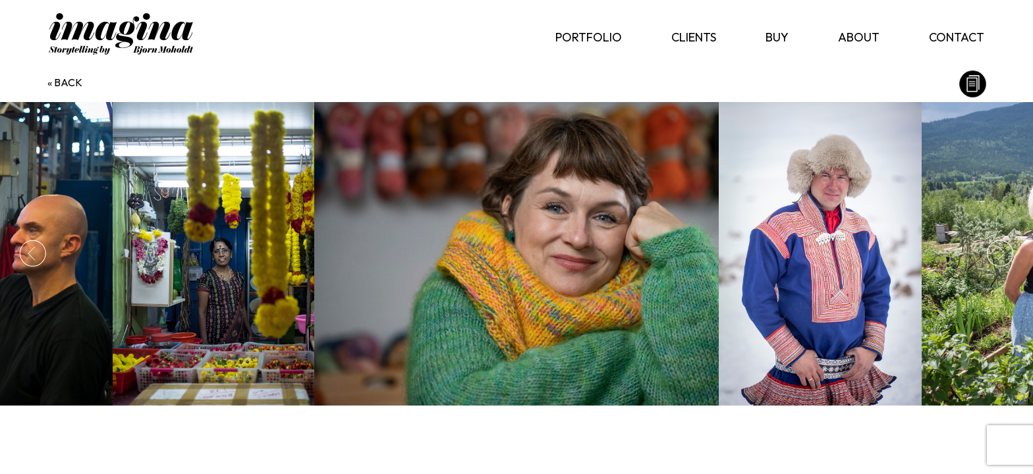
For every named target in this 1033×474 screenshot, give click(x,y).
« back (64, 82)
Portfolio (588, 37)
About (858, 37)
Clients (693, 37)
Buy (777, 37)
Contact (956, 37)
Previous (32, 253)
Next (1000, 253)
